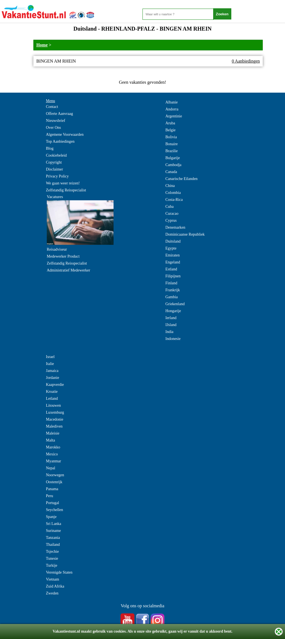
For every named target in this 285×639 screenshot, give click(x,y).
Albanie (171, 102)
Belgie (170, 130)
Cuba (169, 206)
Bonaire (171, 144)
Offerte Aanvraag (59, 114)
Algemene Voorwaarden (64, 134)
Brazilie (171, 151)
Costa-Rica (174, 200)
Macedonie (54, 419)
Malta (50, 440)
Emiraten (172, 255)
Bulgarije (172, 158)
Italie (50, 364)
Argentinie (173, 116)
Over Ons (53, 127)
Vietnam (52, 579)
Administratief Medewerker (68, 270)
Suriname (53, 531)
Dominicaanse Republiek (185, 234)
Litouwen (53, 405)
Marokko (53, 447)
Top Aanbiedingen (60, 141)
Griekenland (175, 304)
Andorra (171, 109)
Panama (52, 489)
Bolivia (171, 137)
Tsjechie (52, 551)
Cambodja (173, 165)
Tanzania (53, 538)
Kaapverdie (55, 385)
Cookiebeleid (56, 155)
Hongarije (173, 311)
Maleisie (52, 433)
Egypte (170, 248)
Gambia (171, 297)
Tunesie (52, 558)
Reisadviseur (57, 249)
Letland (52, 398)
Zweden (52, 593)
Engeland (172, 262)
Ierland (170, 318)
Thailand (53, 544)
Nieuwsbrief (55, 121)
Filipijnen (172, 276)
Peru (49, 496)
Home (42, 45)
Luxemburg (55, 412)
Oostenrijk (54, 482)
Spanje (51, 517)
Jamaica (52, 371)
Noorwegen (55, 475)
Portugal (52, 503)
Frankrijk (172, 290)
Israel (50, 357)
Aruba (170, 123)
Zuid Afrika (55, 586)
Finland (171, 283)
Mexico (52, 454)
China (170, 186)
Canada (171, 172)
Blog (49, 148)
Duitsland (172, 241)
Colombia (173, 193)
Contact (52, 107)
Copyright (54, 162)
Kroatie (52, 391)
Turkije (51, 565)
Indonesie (172, 339)
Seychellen (54, 510)
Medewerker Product (63, 256)
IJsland (170, 325)
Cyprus (170, 220)
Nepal (50, 468)
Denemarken (175, 227)
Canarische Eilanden (181, 179)
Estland (171, 269)
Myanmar (53, 461)
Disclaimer (54, 169)
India (169, 332)
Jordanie (52, 378)
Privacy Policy (57, 176)
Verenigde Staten (59, 572)
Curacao (171, 213)
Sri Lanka (53, 524)
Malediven (54, 426)
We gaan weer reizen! (63, 183)
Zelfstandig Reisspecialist (66, 190)
